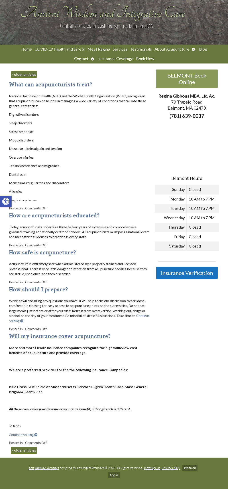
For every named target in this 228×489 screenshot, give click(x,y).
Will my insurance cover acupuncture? (60, 336)
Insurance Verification (187, 273)
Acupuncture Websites (44, 468)
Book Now (145, 58)
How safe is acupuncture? (42, 252)
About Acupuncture (172, 49)
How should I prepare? (38, 289)
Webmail (190, 468)
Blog (203, 49)
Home (26, 49)
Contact (81, 58)
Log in (114, 475)
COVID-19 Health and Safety (60, 49)
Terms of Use (152, 468)
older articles (24, 74)
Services (120, 49)
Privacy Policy (171, 468)
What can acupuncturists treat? (50, 84)
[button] (6, 201)
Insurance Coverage (115, 58)
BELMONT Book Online (186, 78)
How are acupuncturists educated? (54, 215)
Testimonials (141, 49)
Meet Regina (99, 49)
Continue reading (23, 435)
